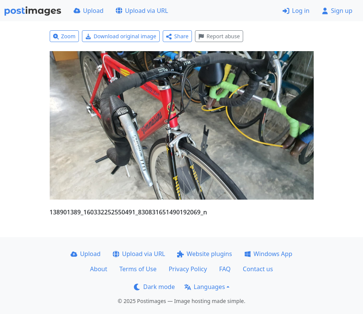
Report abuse (219, 36)
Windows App (268, 254)
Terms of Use (138, 269)
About (98, 269)
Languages (204, 287)
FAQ (225, 269)
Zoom (64, 36)
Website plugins (204, 254)
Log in (296, 10)
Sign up (337, 10)
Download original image (120, 36)
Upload (89, 10)
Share (177, 36)
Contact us (258, 269)
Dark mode (154, 287)
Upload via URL (142, 10)
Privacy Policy (188, 269)
